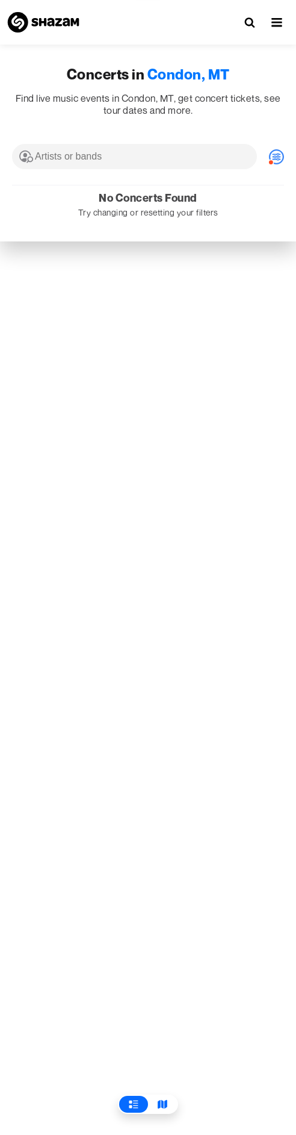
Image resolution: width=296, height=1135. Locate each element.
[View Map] (162, 1104)
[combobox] (134, 157)
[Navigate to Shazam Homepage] (43, 22)
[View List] (133, 1104)
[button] (277, 22)
